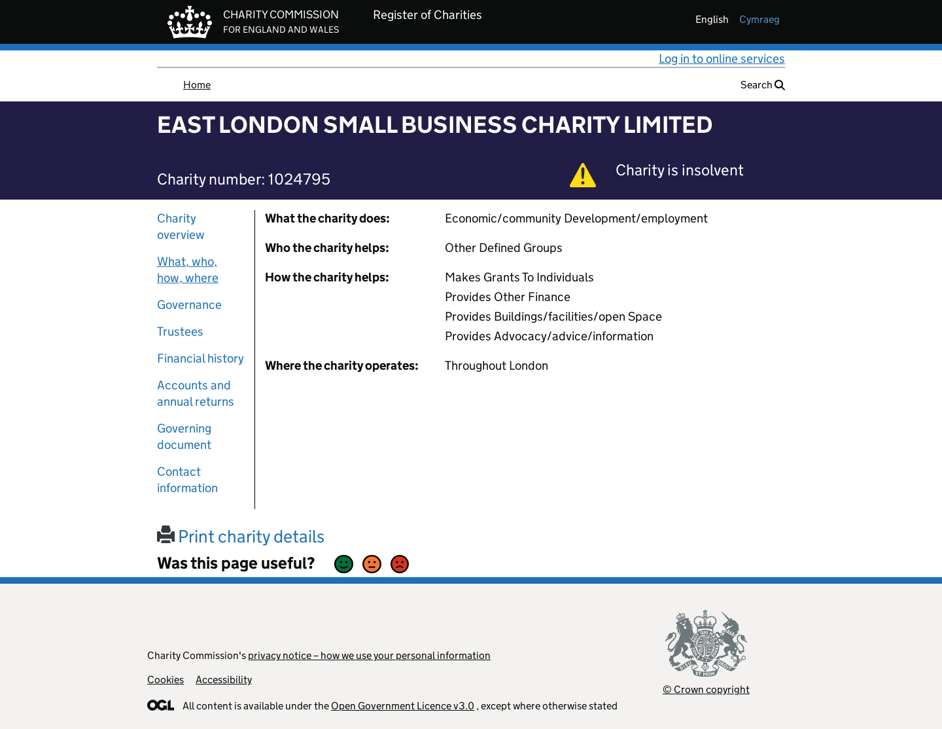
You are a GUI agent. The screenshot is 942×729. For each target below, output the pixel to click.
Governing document (184, 436)
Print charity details (240, 536)
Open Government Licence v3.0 (402, 706)
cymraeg (759, 19)
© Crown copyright (706, 689)
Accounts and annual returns (195, 393)
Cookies (165, 679)
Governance (189, 304)
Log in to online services (722, 58)
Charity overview (181, 226)
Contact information (187, 479)
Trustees (180, 331)
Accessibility (224, 679)
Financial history (200, 358)
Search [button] (763, 85)
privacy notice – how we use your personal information (369, 655)
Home (197, 85)
